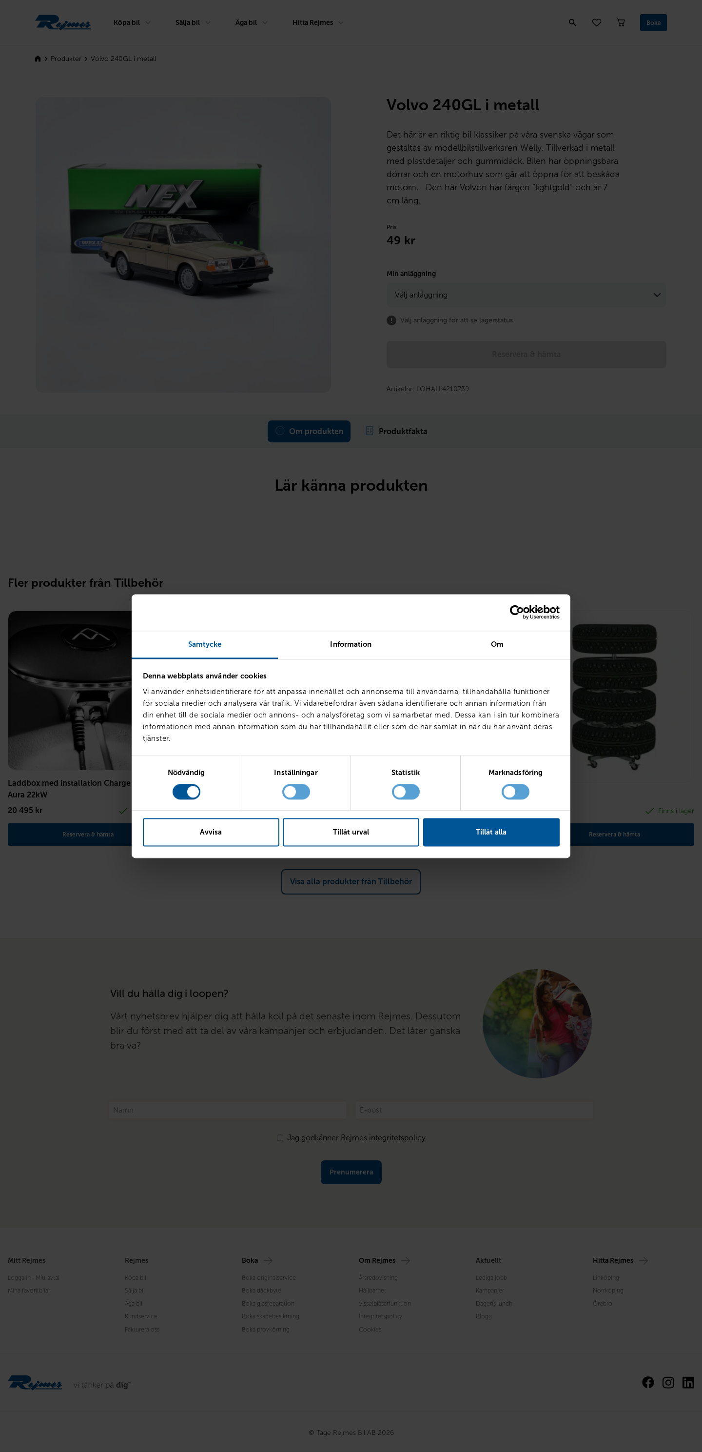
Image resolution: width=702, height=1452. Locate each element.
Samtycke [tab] (205, 644)
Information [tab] (350, 644)
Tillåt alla (491, 832)
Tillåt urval (351, 832)
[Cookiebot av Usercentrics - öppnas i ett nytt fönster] (517, 612)
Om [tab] (497, 644)
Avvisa (211, 832)
